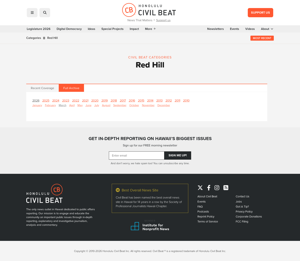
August (106, 105)
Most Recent (262, 38)
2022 (75, 100)
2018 (114, 100)
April (72, 105)
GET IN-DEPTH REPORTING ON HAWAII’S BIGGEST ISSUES (150, 138)
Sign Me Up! (178, 155)
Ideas (91, 29)
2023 (65, 100)
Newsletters (215, 29)
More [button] (150, 29)
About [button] (267, 29)
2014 (150, 100)
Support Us (260, 12)
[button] (32, 12)
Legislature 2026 (39, 29)
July (96, 105)
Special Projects (112, 29)
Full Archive (71, 88)
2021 (85, 100)
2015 (141, 100)
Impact (134, 29)
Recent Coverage (42, 88)
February (50, 105)
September (119, 105)
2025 (45, 100)
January (37, 105)
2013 (159, 100)
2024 (55, 100)
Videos (250, 29)
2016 (132, 100)
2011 (177, 100)
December (163, 105)
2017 (123, 100)
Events (234, 29)
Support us (163, 20)
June (88, 105)
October (134, 105)
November (148, 105)
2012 (168, 100)
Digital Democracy (69, 29)
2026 (35, 100)
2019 (104, 100)
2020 (95, 100)
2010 (186, 100)
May (80, 105)
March (62, 105)
